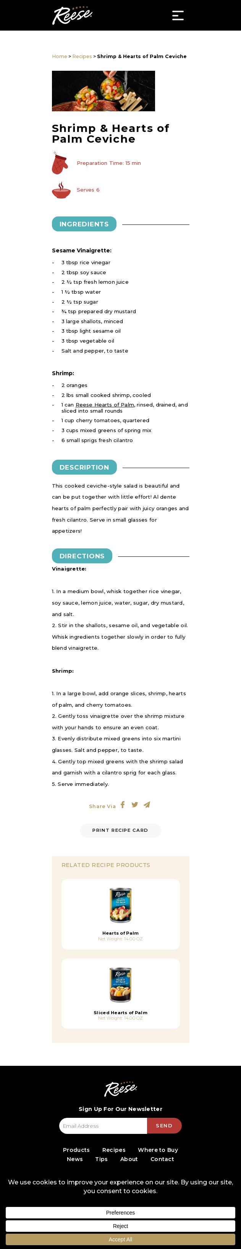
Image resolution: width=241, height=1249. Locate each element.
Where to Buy (158, 1150)
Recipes (82, 56)
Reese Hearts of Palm (105, 405)
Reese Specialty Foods (72, 15)
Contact (162, 1159)
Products (76, 1150)
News (75, 1159)
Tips (101, 1159)
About (129, 1159)
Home (59, 56)
